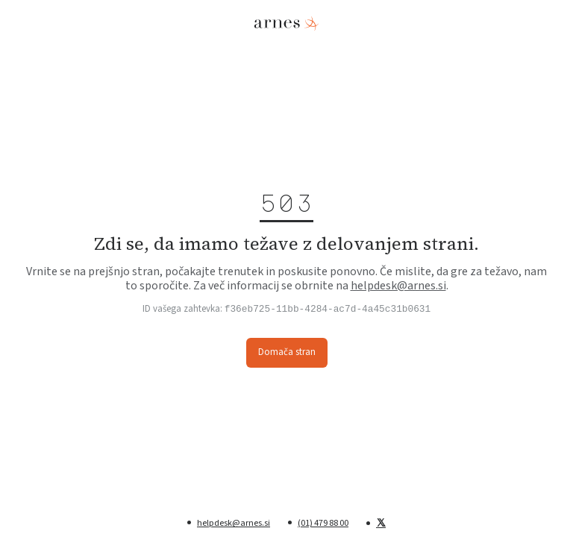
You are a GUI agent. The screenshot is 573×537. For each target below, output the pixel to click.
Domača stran (287, 352)
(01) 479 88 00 (323, 523)
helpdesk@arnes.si (398, 285)
